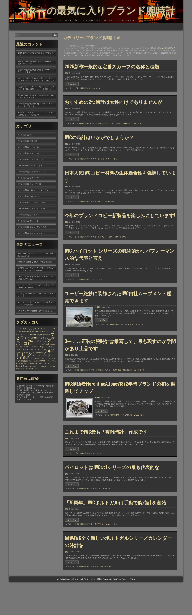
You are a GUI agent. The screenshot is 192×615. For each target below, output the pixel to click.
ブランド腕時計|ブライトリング (29, 225)
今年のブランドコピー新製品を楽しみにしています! (120, 236)
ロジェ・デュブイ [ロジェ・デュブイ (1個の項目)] (48, 380)
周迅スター (99, 599)
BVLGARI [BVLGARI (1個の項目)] (23, 345)
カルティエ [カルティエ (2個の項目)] (39, 354)
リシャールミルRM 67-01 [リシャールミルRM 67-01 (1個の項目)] (36, 377)
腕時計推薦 (117, 396)
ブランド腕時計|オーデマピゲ (28, 176)
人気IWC (98, 222)
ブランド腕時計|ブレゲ (26, 238)
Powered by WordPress (112, 612)
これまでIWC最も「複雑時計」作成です (106, 459)
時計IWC (111, 259)
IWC (96, 518)
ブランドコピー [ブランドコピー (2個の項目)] (39, 372)
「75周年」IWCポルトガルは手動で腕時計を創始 (115, 533)
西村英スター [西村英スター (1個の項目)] (33, 385)
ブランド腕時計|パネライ (27, 213)
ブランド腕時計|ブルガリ (27, 231)
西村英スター (100, 555)
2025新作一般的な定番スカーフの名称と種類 (112, 83)
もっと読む (73, 101)
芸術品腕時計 (127, 396)
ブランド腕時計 (23, 152)
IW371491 (126, 141)
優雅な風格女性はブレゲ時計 (28, 70)
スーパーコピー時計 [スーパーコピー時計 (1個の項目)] (42, 361)
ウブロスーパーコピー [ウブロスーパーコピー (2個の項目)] (31, 351)
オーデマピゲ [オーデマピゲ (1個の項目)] (29, 354)
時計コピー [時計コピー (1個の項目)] (36, 383)
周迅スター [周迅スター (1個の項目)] (29, 383)
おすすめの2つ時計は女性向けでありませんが (113, 119)
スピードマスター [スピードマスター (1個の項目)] (41, 358)
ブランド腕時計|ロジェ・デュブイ (30, 244)
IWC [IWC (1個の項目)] (17, 348)
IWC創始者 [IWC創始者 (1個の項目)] (23, 348)
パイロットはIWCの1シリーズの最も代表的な (112, 496)
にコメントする (96, 105)
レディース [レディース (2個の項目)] (50, 377)
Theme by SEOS (128, 612)
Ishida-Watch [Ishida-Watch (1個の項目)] (51, 345)
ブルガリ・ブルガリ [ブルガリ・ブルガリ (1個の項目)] (46, 375)
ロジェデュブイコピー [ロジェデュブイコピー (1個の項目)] (34, 380)
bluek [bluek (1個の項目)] (17, 345)
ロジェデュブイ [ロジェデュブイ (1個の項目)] (21, 380)
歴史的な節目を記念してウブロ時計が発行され (35, 112)
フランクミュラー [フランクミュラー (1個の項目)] (27, 366)
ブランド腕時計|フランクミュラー (30, 219)
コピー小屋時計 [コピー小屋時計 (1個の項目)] (50, 354)
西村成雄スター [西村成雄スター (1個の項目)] (23, 385)
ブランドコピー (100, 259)
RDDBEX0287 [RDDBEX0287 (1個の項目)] (39, 348)
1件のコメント (139, 442)
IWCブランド (99, 178)
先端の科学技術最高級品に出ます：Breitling (34, 78)
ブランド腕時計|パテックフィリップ (31, 207)
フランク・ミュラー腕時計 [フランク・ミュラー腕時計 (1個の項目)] (34, 369)
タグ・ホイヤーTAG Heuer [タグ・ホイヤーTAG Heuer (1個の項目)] (28, 363)
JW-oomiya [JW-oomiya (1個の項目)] (30, 348)
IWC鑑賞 (128, 349)
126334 (118, 141)
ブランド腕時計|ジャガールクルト (30, 188)
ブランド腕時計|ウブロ (26, 164)
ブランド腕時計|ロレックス (101, 141)
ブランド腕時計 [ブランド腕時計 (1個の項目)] (34, 375)
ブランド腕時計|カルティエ (28, 182)
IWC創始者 (129, 442)
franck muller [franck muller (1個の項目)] (42, 345)
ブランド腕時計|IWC (82, 105)
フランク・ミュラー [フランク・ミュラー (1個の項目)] (39, 366)
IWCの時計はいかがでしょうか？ (99, 156)
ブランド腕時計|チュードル (28, 201)
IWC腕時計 (166, 65)
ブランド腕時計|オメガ (99, 396)
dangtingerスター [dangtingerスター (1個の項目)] (32, 345)
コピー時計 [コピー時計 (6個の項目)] (25, 357)
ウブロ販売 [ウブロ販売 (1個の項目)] (46, 351)
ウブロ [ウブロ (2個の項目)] (47, 348)
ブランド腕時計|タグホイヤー (28, 195)
